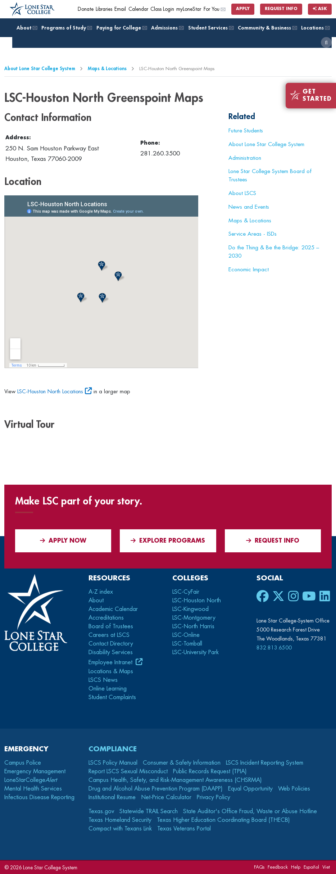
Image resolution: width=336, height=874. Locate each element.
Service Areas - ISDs (252, 234)
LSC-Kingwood (190, 609)
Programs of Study (66, 27)
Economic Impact (248, 269)
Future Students (245, 130)
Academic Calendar (113, 609)
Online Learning (107, 689)
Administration (244, 158)
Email (120, 9)
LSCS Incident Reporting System (264, 763)
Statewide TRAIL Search (148, 811)
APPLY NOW (63, 541)
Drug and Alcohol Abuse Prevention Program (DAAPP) (155, 789)
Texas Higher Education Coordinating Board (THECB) (223, 820)
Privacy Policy (213, 797)
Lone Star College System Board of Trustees (270, 175)
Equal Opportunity (250, 789)
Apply (243, 9)
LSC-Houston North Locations (50, 391)
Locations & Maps (110, 671)
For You (214, 9)
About (27, 27)
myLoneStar (188, 9)
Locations (315, 27)
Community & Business (267, 27)
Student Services (210, 27)
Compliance (112, 749)
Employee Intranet (111, 662)
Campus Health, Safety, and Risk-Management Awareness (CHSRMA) (175, 780)
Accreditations (106, 618)
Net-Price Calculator (166, 797)
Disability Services (110, 652)
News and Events (248, 207)
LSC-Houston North (196, 600)
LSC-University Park (195, 652)
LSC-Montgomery (193, 618)
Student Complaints (112, 697)
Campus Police (22, 763)
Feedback (278, 867)
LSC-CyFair (185, 592)
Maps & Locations (107, 68)
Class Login (162, 9)
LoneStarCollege (30, 780)
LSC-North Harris (193, 626)
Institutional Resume (112, 797)
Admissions (167, 27)
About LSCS (242, 193)
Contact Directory (110, 644)
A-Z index (100, 592)
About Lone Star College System (39, 68)
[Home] (32, 9)
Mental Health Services (33, 789)
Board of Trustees (110, 626)
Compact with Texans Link (120, 829)
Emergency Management (34, 771)
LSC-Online (186, 635)
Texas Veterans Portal (184, 829)
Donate (86, 9)
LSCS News (103, 680)
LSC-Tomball (187, 644)
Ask (320, 9)
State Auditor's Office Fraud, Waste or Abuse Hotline (250, 811)
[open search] (326, 42)
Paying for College (121, 27)
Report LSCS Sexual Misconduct (128, 771)
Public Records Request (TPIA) (210, 771)
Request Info (281, 9)
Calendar (138, 9)
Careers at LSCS (109, 635)
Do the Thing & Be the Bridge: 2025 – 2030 (273, 252)
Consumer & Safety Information (182, 763)
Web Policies (294, 789)
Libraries (104, 9)
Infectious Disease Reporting (39, 797)
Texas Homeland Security (119, 820)
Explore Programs (168, 541)
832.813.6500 (274, 647)
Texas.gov (101, 811)
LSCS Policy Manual (112, 763)
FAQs (259, 867)
